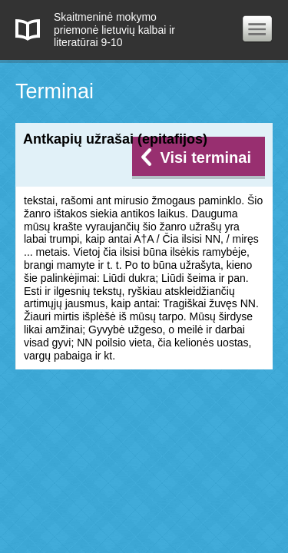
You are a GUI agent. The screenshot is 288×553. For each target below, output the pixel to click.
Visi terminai (205, 157)
